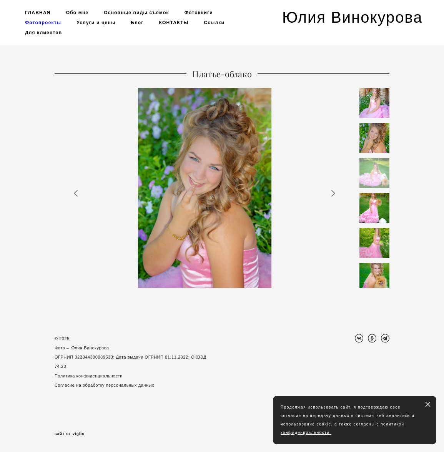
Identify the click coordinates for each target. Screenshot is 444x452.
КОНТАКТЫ (174, 22)
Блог (137, 22)
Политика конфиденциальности (89, 376)
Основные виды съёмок (136, 12)
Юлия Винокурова (350, 17)
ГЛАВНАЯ (38, 12)
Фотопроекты (43, 22)
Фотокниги (199, 12)
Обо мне (77, 12)
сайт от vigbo (70, 434)
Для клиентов (43, 32)
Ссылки (214, 22)
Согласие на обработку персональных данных (104, 385)
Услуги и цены (95, 22)
